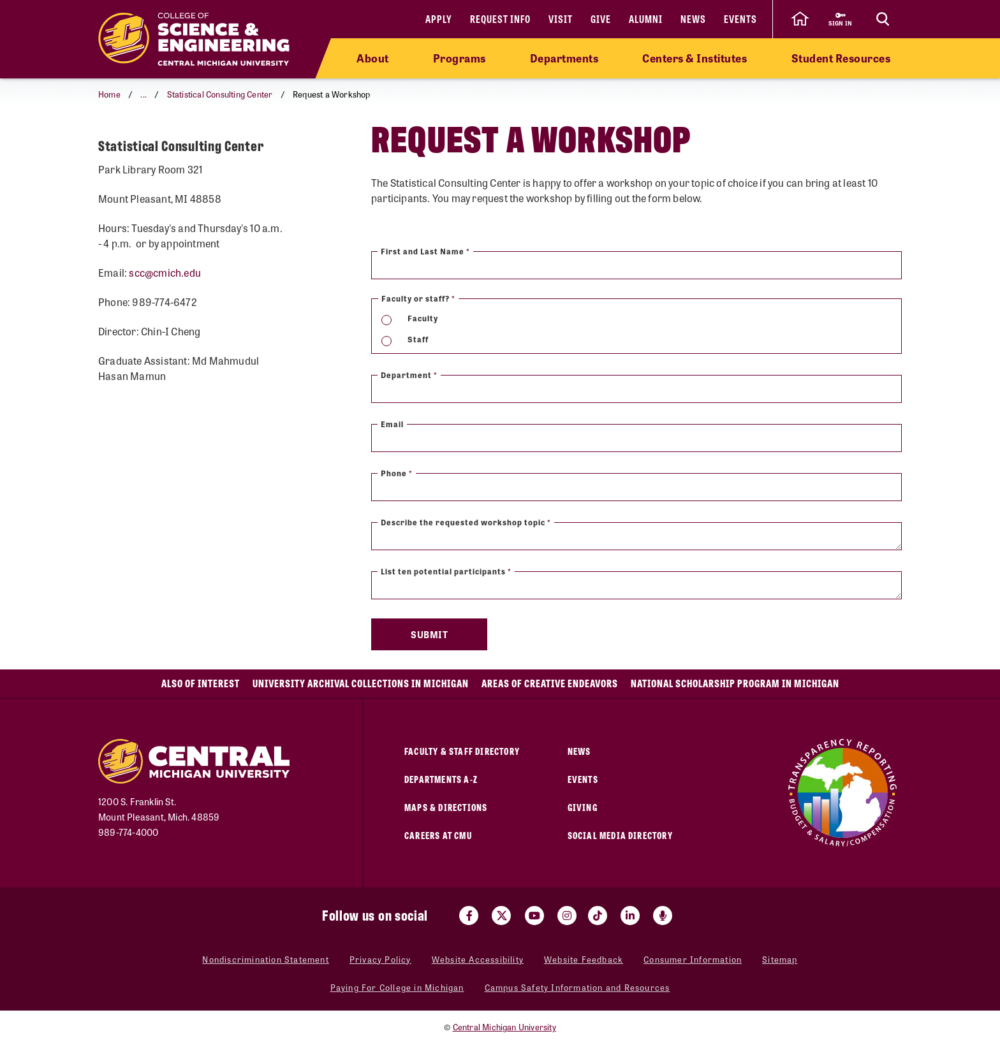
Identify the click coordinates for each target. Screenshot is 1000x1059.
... (143, 94)
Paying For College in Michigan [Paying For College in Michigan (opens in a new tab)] (397, 987)
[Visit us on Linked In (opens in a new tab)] (630, 916)
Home (109, 94)
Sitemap (779, 959)
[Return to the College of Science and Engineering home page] (194, 39)
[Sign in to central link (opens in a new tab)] (840, 19)
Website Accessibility (478, 959)
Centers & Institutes (694, 58)
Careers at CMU (438, 835)
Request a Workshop (185, 142)
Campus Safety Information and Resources (577, 987)
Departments (564, 58)
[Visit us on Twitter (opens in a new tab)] (501, 916)
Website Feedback (583, 959)
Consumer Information (692, 959)
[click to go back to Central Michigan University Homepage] (800, 19)
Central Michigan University (504, 1027)
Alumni (646, 18)
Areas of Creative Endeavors (550, 683)
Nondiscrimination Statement (265, 959)
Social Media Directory (620, 835)
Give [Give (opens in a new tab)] (601, 18)
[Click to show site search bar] (883, 19)
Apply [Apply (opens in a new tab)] (438, 18)
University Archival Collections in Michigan (361, 683)
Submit (429, 634)
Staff (418, 339)
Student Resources (841, 58)
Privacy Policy (380, 959)
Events (740, 18)
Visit (560, 18)
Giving (583, 807)
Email (392, 424)
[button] (142, 94)
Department (409, 375)
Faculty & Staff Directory (462, 750)
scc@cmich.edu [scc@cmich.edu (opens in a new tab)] (165, 309)
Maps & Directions (445, 807)
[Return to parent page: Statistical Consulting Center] (114, 143)
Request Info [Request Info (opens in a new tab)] (500, 18)
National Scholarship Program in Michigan (735, 683)
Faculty (423, 318)
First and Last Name (425, 251)
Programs (459, 58)
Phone (397, 473)
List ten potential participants (446, 571)
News (693, 18)
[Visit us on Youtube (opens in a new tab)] (534, 916)
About (373, 58)
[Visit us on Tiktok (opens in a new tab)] (598, 916)
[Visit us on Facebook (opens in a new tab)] (469, 916)
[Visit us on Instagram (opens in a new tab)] (567, 916)
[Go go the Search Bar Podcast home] (663, 916)
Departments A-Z (441, 778)
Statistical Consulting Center (220, 94)
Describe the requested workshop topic (466, 522)
